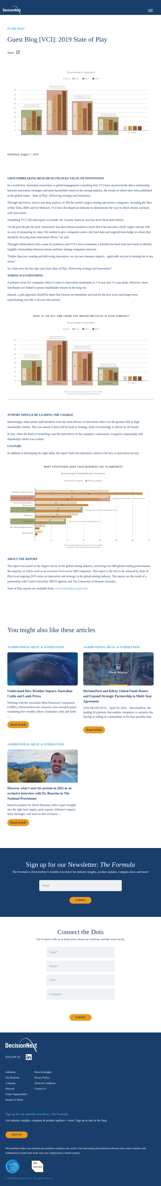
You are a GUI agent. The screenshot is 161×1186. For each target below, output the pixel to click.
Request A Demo (14, 1099)
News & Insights (43, 1072)
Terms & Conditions (44, 1083)
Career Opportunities (16, 1094)
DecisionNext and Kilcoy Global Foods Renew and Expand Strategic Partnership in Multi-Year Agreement (117, 701)
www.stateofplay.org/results (71, 588)
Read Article (18, 729)
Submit (80, 1019)
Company (10, 1083)
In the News (15, 28)
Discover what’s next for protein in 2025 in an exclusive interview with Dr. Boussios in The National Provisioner (39, 799)
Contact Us (40, 1088)
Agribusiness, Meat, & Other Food (35, 652)
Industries (11, 1072)
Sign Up (16, 1134)
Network (10, 1088)
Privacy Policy (42, 1077)
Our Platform (12, 1077)
